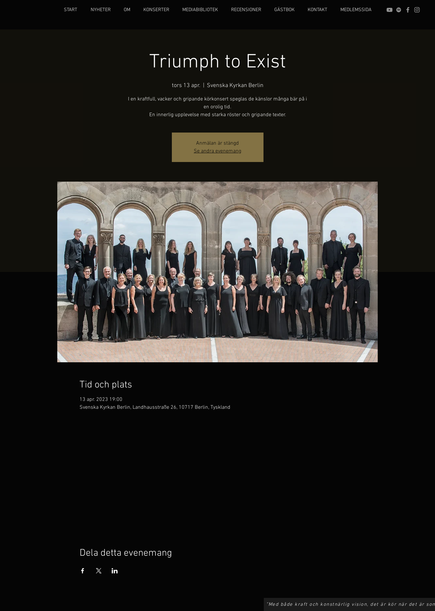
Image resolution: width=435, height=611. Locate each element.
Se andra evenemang (217, 151)
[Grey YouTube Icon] (389, 9)
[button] (127, 10)
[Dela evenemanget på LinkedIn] (115, 570)
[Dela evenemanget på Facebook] (83, 570)
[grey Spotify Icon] (398, 9)
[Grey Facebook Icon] (407, 9)
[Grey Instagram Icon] (417, 9)
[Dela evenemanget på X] (99, 570)
